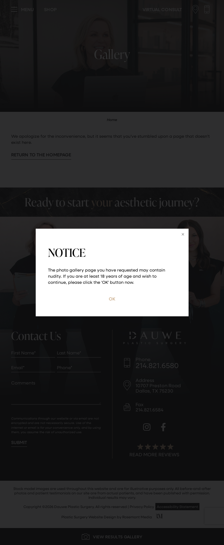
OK (112, 299)
